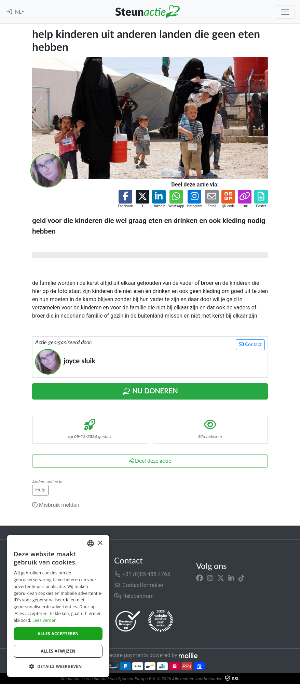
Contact (250, 344)
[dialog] (58, 606)
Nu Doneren (150, 392)
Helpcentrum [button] (134, 596)
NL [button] (18, 12)
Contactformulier (139, 585)
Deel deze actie (150, 461)
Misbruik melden (55, 505)
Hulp (40, 490)
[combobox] (90, 543)
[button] (125, 199)
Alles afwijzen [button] (58, 651)
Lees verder (44, 620)
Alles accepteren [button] (58, 634)
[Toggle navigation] (285, 12)
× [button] (100, 543)
